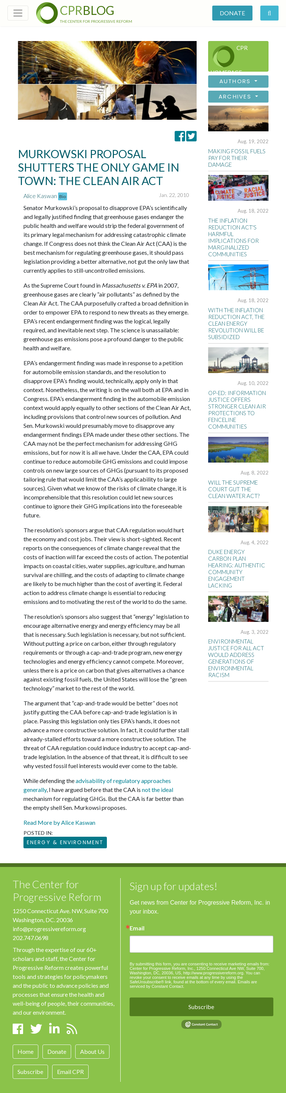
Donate (232, 12)
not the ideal (157, 789)
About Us (92, 1051)
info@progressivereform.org (49, 928)
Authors (236, 81)
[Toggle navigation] (17, 13)
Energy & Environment (65, 842)
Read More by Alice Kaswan (59, 822)
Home (26, 1051)
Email (137, 928)
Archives (236, 96)
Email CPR (70, 1071)
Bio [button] (62, 196)
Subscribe (30, 1071)
